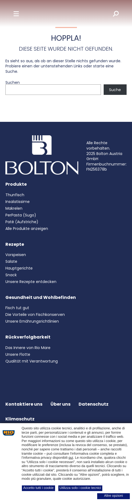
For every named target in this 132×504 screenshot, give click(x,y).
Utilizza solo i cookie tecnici (80, 488)
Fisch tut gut (17, 307)
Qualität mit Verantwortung (31, 361)
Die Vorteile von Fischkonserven (35, 314)
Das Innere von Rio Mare (27, 347)
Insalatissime (17, 201)
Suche (115, 89)
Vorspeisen (15, 254)
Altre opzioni (113, 496)
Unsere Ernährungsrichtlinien (32, 321)
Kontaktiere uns (23, 404)
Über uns (60, 404)
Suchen (12, 82)
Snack (11, 275)
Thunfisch (14, 195)
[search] (112, 13)
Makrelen (13, 208)
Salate (11, 261)
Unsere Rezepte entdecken (30, 281)
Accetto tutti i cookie (38, 488)
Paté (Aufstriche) (21, 222)
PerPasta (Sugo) (20, 215)
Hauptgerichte (19, 268)
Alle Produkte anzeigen (26, 228)
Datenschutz (94, 404)
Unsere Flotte (17, 354)
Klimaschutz (20, 419)
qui (71, 458)
